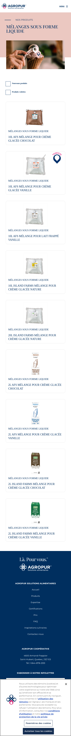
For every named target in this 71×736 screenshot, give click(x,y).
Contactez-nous (35, 634)
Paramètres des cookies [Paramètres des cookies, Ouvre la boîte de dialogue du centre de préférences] (38, 723)
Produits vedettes (19, 92)
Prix (35, 615)
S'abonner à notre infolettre (35, 673)
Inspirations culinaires (35, 627)
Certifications (35, 608)
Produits (35, 596)
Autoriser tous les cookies (38, 731)
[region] (35, 707)
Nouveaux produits (19, 83)
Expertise (35, 602)
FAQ (35, 621)
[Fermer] (66, 684)
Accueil (35, 589)
